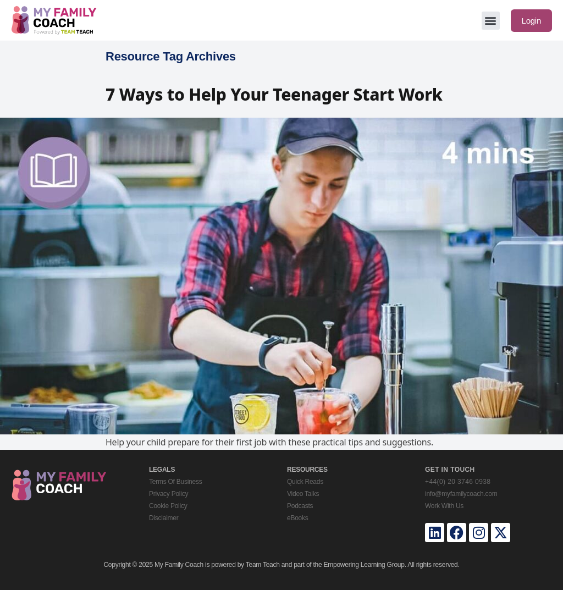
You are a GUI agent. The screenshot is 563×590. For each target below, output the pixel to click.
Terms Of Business (175, 482)
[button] (491, 21)
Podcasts (300, 506)
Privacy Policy (168, 494)
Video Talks (303, 494)
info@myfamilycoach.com (461, 494)
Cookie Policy (168, 506)
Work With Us (444, 506)
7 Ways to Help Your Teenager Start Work (274, 94)
